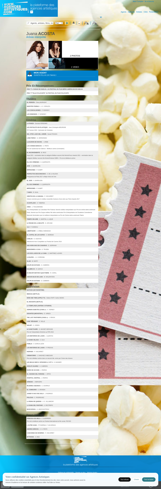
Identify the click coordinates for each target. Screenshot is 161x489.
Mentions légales (92, 472)
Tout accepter (149, 479)
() (51, 75)
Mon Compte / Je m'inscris (143, 1)
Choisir (136, 479)
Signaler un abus (80, 472)
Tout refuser (124, 479)
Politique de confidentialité (66, 472)
